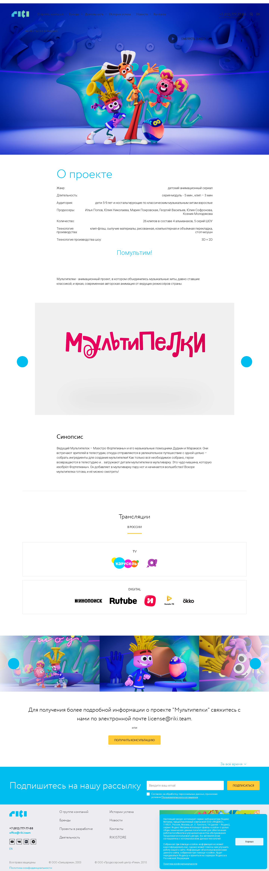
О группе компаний (50, 14)
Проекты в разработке (76, 829)
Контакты (160, 14)
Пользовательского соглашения (179, 797)
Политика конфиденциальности (30, 868)
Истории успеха (120, 14)
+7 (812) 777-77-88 (232, 14)
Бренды (74, 14)
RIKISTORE (117, 837)
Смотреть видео (193, 39)
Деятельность (94, 14)
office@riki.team (20, 833)
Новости (142, 14)
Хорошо (249, 841)
